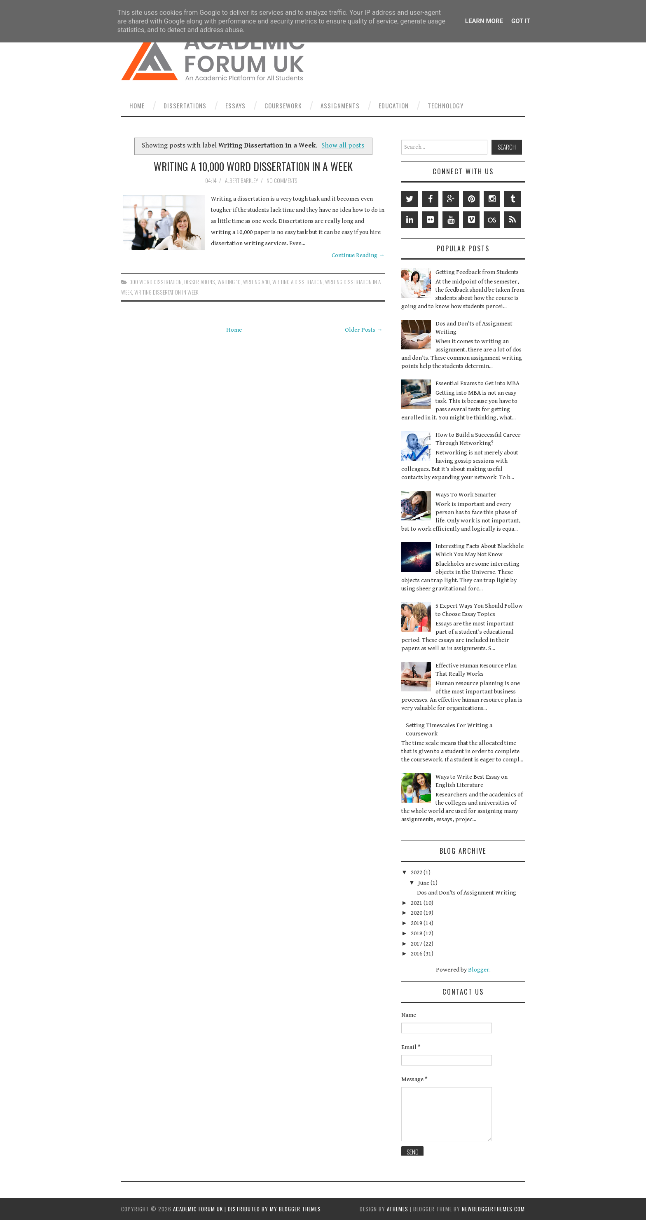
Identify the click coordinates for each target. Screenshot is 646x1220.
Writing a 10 (256, 282)
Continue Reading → (358, 255)
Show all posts (342, 146)
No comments (283, 180)
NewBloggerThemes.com (493, 1209)
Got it (520, 21)
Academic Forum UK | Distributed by (221, 1209)
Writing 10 (229, 282)
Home (137, 105)
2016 (417, 953)
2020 (417, 912)
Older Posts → (364, 329)
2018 (417, 933)
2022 (417, 872)
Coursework (283, 105)
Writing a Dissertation (297, 282)
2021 (417, 902)
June (424, 882)
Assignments (340, 105)
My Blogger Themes (295, 1209)
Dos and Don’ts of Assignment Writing (466, 892)
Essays (235, 105)
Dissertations (185, 105)
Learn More (484, 21)
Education (394, 105)
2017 (417, 943)
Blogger (478, 969)
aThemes (397, 1209)
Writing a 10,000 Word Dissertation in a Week (253, 166)
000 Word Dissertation (155, 282)
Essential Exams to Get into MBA (477, 383)
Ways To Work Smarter (465, 494)
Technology (445, 105)
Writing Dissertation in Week (166, 292)
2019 (417, 923)
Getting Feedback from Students (477, 272)
